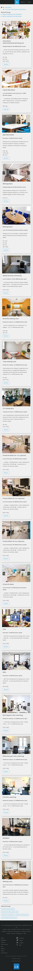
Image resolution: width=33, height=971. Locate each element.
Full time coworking (9, 797)
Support (3, 948)
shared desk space (8, 914)
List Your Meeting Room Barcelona (15, 9)
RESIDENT (6, 838)
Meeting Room (8, 184)
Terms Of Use (4, 944)
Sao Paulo (23, 931)
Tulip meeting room (9, 361)
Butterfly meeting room (11, 319)
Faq (2, 946)
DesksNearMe (2, 2)
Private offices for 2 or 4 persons (13, 498)
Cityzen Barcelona (9, 90)
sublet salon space (8, 909)
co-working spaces (7, 925)
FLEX (4, 629)
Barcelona (8, 7)
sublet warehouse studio (9, 917)
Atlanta (5, 929)
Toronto (13, 933)
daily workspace (22, 914)
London (23, 929)
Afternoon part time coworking (13, 756)
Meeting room (7, 881)
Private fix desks (8, 584)
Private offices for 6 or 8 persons (13, 541)
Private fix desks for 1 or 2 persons (14, 455)
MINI (4, 672)
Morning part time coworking (13, 715)
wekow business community (12, 276)
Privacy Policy (4, 953)
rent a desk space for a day (10, 912)
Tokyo (24, 933)
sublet (11, 16)
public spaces (26, 925)
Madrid (27, 929)
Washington (19, 933)
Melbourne (4, 931)
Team (2, 950)
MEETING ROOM (8, 135)
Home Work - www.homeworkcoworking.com (13, 42)
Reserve (6, 64)
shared (12, 14)
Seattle (28, 931)
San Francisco (17, 931)
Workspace (3, 940)
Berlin (19, 929)
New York (10, 931)
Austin (9, 929)
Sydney (8, 933)
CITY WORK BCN (8, 408)
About (2, 938)
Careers (3, 942)
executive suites (17, 925)
